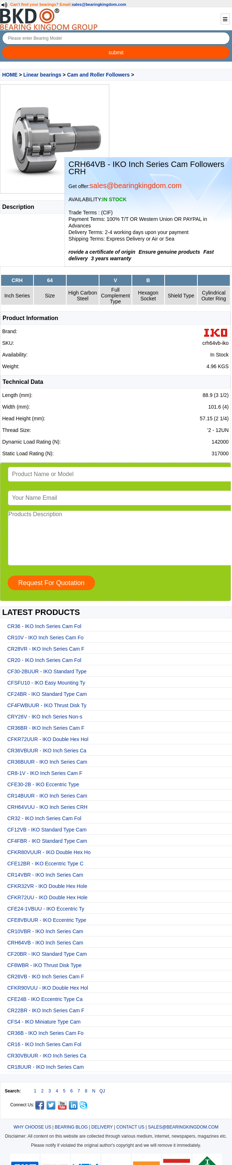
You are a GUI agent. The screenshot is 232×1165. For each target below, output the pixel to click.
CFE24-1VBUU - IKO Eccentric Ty (45, 909)
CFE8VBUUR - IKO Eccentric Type (46, 920)
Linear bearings (42, 75)
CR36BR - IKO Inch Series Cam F (45, 728)
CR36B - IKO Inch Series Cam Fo (45, 1033)
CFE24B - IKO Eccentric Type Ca (45, 999)
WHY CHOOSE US (32, 1127)
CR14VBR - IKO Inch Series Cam (45, 875)
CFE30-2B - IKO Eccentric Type (43, 784)
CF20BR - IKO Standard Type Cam (47, 954)
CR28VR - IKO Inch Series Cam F (45, 649)
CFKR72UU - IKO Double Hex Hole (47, 897)
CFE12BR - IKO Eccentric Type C (45, 863)
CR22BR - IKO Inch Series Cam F (45, 1010)
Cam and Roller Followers (98, 75)
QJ (102, 1091)
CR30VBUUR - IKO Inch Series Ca (46, 1056)
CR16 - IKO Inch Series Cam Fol (44, 1044)
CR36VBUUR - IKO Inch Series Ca (46, 750)
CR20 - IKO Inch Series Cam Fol (44, 660)
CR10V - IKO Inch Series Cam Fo (45, 637)
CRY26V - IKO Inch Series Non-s (44, 717)
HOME (9, 75)
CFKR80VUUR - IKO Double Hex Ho (49, 852)
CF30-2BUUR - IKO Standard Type (47, 671)
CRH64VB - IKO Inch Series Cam (45, 943)
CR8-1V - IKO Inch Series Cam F (44, 773)
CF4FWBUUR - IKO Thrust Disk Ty (46, 705)
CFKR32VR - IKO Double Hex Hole (47, 886)
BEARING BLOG (71, 1127)
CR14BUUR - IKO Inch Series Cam (47, 796)
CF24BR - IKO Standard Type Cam (47, 694)
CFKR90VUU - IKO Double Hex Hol (47, 988)
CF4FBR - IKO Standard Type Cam (47, 841)
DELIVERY (102, 1127)
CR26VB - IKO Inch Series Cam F (45, 976)
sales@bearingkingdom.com (99, 4)
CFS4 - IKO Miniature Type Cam (43, 1022)
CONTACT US (130, 1127)
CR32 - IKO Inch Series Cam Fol (44, 818)
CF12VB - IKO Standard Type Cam (47, 830)
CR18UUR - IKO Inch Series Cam (45, 1067)
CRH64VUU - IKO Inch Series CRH (47, 807)
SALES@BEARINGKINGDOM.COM (183, 1127)
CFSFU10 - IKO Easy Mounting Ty (46, 683)
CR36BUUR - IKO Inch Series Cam (47, 762)
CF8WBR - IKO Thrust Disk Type (44, 965)
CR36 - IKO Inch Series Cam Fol (44, 626)
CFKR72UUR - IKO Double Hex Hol (48, 739)
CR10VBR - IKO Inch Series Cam (45, 931)
